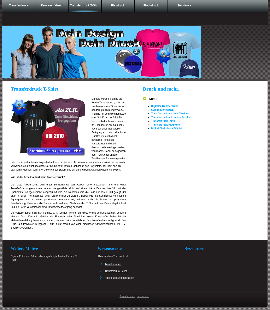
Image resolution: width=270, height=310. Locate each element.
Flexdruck (118, 5)
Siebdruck (184, 5)
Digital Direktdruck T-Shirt (166, 128)
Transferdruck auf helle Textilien (170, 113)
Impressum (143, 296)
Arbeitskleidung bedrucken (119, 277)
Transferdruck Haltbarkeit (166, 124)
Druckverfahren (52, 5)
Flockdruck (151, 5)
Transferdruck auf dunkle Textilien (171, 117)
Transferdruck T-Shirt (85, 5)
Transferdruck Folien (116, 271)
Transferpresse (113, 264)
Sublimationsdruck (162, 109)
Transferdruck (18, 5)
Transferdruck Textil (163, 121)
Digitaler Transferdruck (164, 106)
